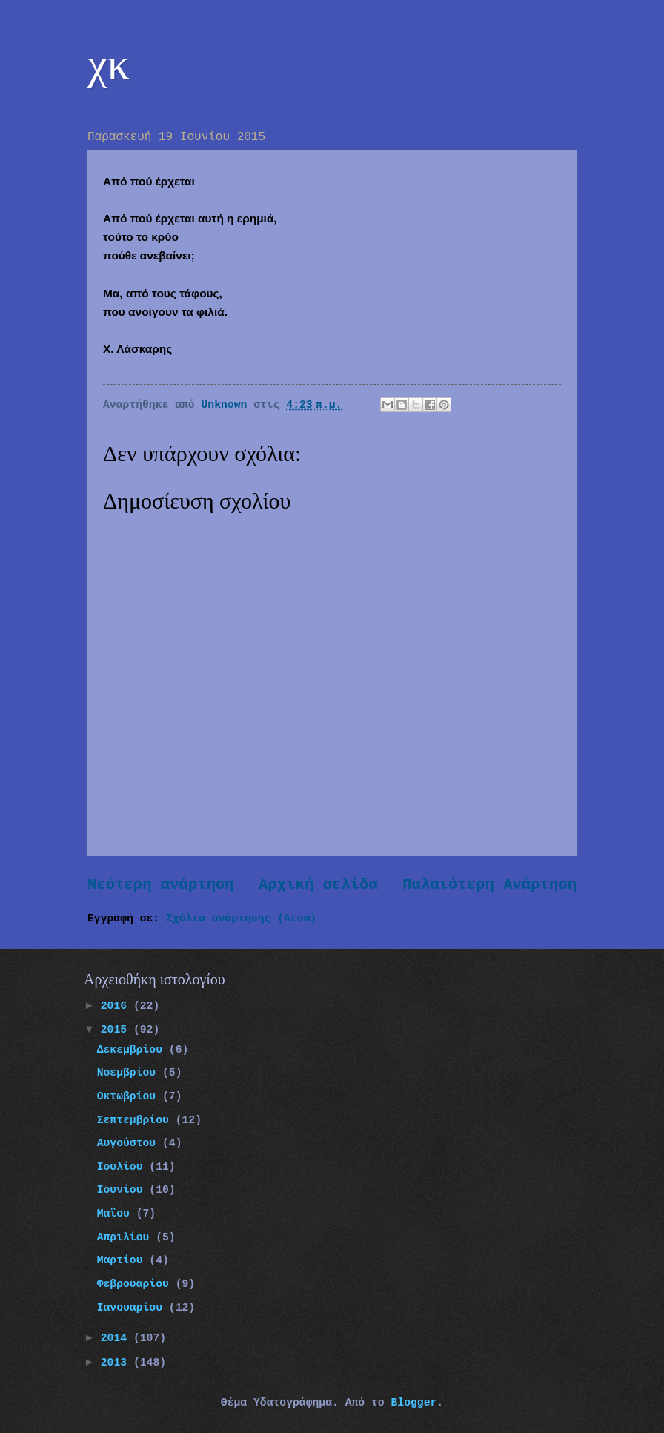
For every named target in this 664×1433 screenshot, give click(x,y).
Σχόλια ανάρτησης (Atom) (241, 918)
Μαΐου (116, 1213)
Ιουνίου (123, 1190)
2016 (117, 1006)
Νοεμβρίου (129, 1073)
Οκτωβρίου (129, 1096)
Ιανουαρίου (133, 1308)
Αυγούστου (129, 1143)
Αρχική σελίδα (318, 884)
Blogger (413, 1403)
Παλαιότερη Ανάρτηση (489, 884)
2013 (117, 1363)
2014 (117, 1338)
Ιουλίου (123, 1167)
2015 (117, 1030)
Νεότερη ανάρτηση (160, 884)
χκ (108, 63)
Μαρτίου (123, 1260)
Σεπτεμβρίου (136, 1120)
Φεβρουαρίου (136, 1284)
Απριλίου (126, 1237)
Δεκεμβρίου (133, 1050)
